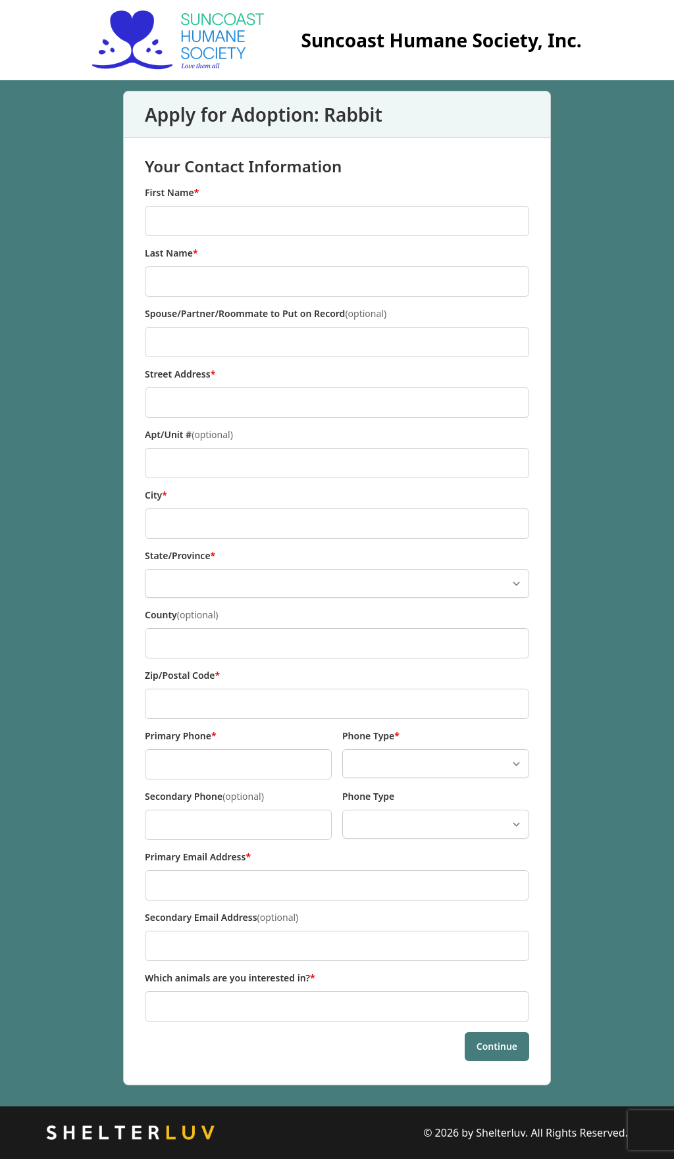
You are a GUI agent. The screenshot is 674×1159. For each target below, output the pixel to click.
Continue (497, 1046)
